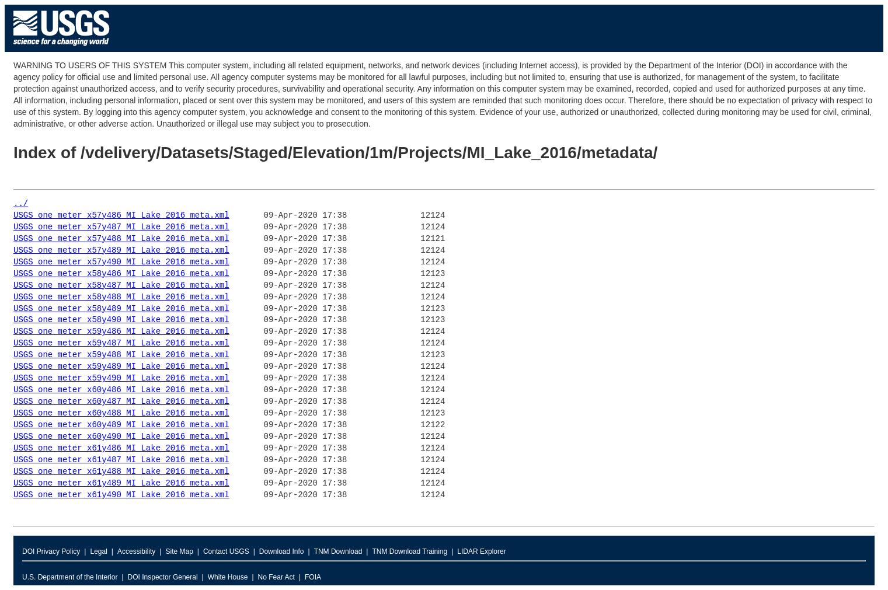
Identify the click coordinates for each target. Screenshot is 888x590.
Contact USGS (226, 551)
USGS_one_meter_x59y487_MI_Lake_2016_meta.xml (121, 343)
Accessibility (136, 551)
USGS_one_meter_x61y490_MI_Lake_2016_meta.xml (121, 495)
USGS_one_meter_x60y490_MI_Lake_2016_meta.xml (121, 436)
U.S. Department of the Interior (69, 577)
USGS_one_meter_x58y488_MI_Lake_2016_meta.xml (121, 297)
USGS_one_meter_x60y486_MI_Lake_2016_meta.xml (121, 390)
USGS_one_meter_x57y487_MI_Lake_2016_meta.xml (121, 227)
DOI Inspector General (163, 577)
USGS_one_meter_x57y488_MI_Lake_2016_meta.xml (121, 239)
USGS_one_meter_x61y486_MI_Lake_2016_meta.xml (121, 448)
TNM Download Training (409, 551)
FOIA (313, 577)
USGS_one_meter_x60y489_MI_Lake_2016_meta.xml (121, 425)
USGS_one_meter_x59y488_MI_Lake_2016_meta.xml (121, 355)
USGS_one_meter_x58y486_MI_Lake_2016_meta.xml (121, 274)
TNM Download (338, 551)
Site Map (179, 551)
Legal (98, 551)
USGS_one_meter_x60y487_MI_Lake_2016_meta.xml (121, 401)
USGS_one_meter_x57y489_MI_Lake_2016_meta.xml (121, 250)
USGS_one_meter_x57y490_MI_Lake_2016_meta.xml (121, 262)
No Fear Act (276, 577)
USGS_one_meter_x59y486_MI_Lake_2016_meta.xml (121, 331)
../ (20, 204)
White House (228, 577)
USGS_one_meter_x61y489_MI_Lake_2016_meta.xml (121, 483)
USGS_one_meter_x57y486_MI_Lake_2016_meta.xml (121, 215)
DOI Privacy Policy (51, 551)
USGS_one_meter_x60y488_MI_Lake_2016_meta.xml (121, 413)
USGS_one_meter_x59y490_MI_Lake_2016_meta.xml (121, 378)
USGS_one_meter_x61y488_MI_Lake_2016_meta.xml (121, 471)
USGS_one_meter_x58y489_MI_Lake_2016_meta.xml (121, 309)
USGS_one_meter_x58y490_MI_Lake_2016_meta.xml (121, 320)
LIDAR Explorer (481, 551)
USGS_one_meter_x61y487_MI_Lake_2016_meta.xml (121, 460)
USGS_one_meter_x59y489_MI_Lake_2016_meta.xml (121, 366)
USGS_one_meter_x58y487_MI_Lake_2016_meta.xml (121, 285)
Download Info (281, 551)
